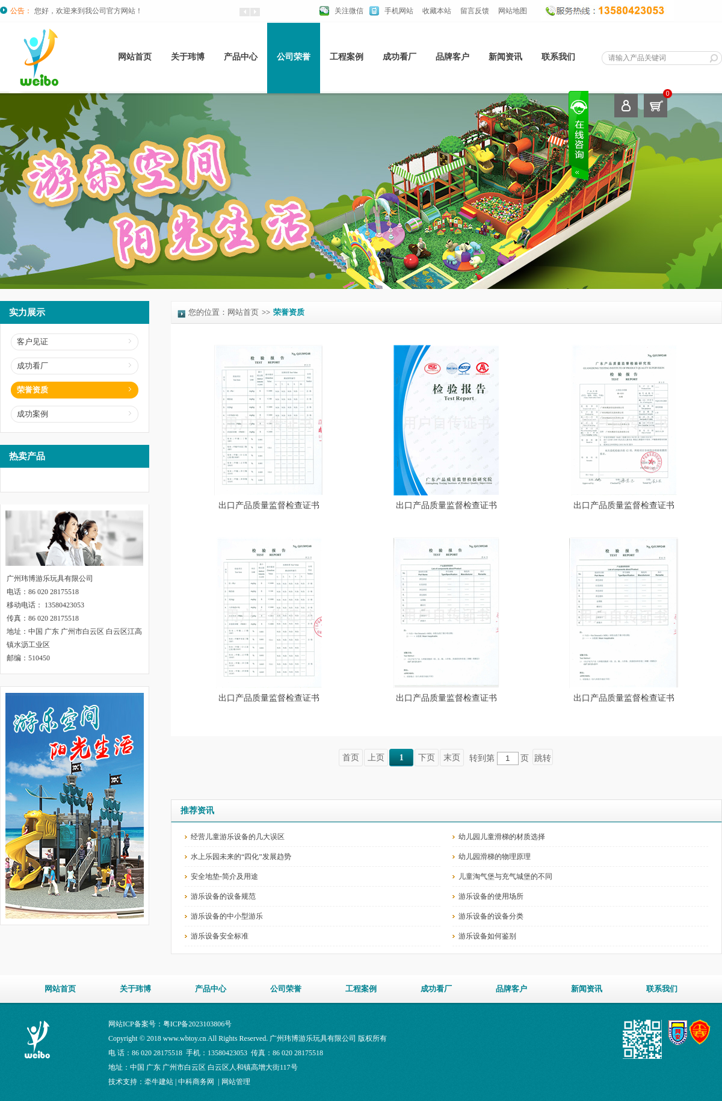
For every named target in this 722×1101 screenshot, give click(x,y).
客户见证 (32, 341)
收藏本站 (436, 11)
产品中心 (241, 56)
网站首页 (135, 56)
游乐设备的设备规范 (223, 896)
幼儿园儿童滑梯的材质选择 (501, 837)
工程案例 (346, 56)
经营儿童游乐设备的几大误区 (238, 837)
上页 (376, 757)
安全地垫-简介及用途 (224, 876)
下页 (426, 757)
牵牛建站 (158, 1082)
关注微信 (349, 11)
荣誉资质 (32, 389)
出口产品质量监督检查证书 (268, 505)
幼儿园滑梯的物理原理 (494, 856)
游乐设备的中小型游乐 (227, 916)
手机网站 (398, 11)
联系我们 (558, 56)
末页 (451, 757)
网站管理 (235, 1082)
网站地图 (512, 11)
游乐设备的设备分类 (490, 916)
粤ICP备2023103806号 (197, 1024)
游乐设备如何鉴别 (487, 936)
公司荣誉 (293, 56)
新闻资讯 (505, 56)
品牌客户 (452, 56)
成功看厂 (399, 56)
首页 (350, 757)
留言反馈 (474, 11)
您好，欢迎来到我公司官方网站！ (88, 11)
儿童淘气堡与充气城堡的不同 (505, 876)
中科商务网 (196, 1082)
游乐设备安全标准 (219, 936)
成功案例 (32, 413)
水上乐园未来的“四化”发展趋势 (241, 856)
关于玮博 (188, 56)
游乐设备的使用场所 (490, 896)
